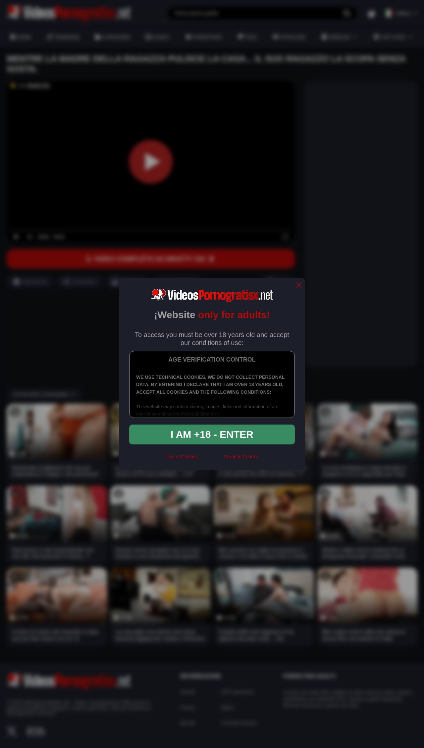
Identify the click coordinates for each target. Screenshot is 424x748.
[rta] (211, 459)
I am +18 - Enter (212, 434)
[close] (298, 285)
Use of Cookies (182, 456)
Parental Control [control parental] (240, 456)
